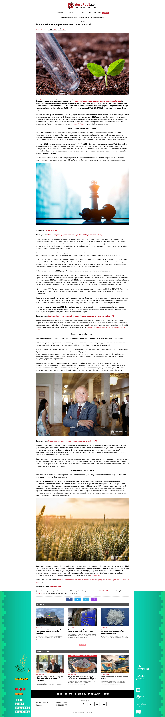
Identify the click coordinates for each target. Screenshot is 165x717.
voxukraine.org (51, 231)
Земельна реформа (98, 18)
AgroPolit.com (95, 576)
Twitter (102, 592)
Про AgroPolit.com (42, 703)
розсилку (39, 594)
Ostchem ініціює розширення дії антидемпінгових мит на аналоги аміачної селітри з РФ (81, 317)
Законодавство (94, 13)
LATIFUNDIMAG (61, 706)
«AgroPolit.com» (79, 125)
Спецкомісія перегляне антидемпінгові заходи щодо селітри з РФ (72, 442)
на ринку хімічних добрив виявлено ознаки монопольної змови (97, 102)
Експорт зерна (84, 18)
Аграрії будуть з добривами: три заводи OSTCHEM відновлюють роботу (75, 236)
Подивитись (81, 13)
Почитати (69, 13)
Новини (60, 13)
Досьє (105, 13)
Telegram (109, 592)
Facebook (96, 592)
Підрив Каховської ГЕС (68, 18)
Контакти (39, 706)
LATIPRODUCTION (62, 703)
